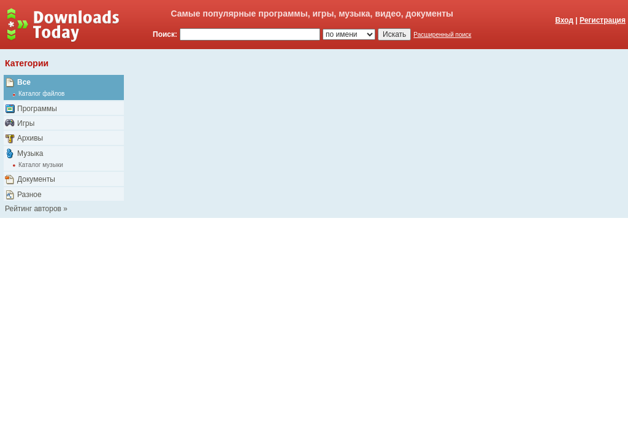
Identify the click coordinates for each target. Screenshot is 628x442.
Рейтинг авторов (33, 208)
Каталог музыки (40, 164)
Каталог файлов (41, 93)
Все (24, 82)
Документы (36, 179)
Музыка (30, 153)
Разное (29, 194)
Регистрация (603, 20)
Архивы (30, 138)
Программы (37, 108)
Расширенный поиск (442, 34)
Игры (25, 123)
